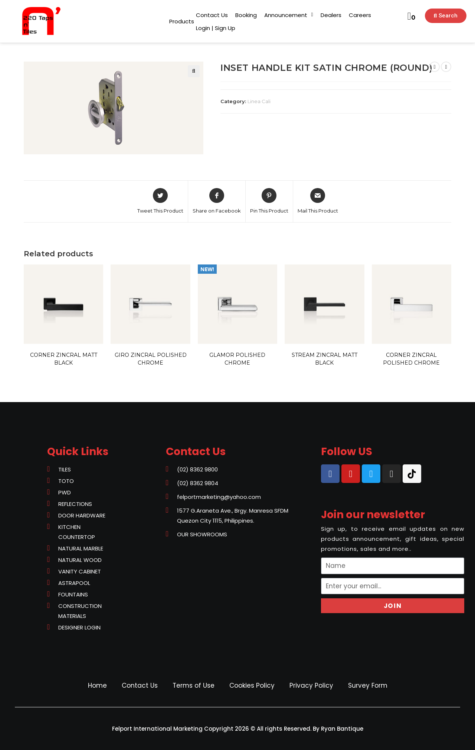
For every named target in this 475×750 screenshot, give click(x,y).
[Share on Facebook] (217, 201)
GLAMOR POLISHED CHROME (237, 359)
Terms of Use (193, 685)
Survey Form (367, 685)
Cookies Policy (252, 685)
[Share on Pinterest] (269, 201)
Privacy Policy (311, 685)
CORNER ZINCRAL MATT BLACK (63, 359)
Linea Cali (259, 101)
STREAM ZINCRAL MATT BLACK (324, 359)
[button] (182, 21)
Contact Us (140, 685)
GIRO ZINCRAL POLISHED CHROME (151, 359)
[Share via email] (318, 201)
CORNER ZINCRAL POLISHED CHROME (411, 359)
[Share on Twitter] (160, 201)
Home (97, 685)
